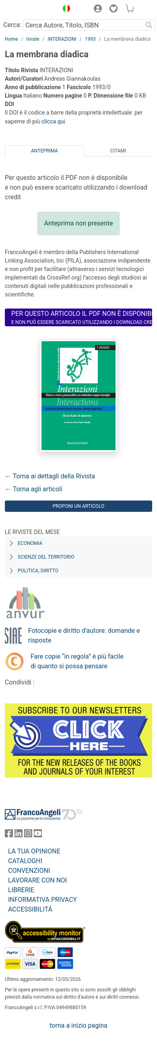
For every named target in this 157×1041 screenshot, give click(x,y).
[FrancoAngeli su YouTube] (38, 835)
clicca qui (53, 121)
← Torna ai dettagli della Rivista (50, 476)
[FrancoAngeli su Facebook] (9, 835)
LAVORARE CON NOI (37, 880)
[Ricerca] (149, 25)
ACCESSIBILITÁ (30, 909)
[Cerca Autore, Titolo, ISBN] (83, 25)
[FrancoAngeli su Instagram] (28, 835)
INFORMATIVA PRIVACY (42, 899)
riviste (32, 39)
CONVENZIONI (29, 870)
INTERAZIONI (62, 39)
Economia (30, 543)
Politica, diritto (38, 571)
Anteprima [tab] (44, 151)
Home (11, 39)
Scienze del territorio (46, 557)
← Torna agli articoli (33, 489)
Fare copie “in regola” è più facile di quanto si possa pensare (77, 661)
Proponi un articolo (79, 506)
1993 (90, 39)
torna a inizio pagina (78, 1025)
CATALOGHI (25, 861)
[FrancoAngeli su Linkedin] (18, 835)
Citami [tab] (118, 151)
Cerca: (12, 25)
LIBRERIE (21, 890)
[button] (64, 10)
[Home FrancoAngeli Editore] (29, 9)
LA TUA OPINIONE (34, 851)
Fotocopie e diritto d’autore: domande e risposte (84, 635)
